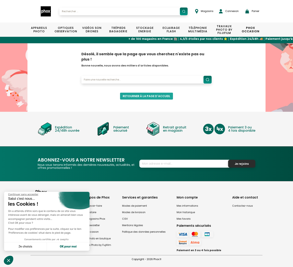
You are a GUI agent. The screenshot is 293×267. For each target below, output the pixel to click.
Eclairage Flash (171, 29)
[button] (8, 260)
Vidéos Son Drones (92, 29)
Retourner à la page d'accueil (146, 96)
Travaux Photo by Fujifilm (95, 245)
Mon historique (186, 212)
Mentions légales (132, 225)
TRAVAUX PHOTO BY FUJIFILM (224, 29)
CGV (125, 218)
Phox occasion (89, 231)
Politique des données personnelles (144, 231)
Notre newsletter (90, 225)
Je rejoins (242, 164)
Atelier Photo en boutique (95, 238)
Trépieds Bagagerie (118, 29)
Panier (252, 11)
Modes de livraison (133, 212)
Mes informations (187, 205)
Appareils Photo (39, 29)
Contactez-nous (242, 205)
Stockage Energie (145, 29)
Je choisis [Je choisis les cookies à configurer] (25, 246)
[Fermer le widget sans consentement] (23, 194)
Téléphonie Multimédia (197, 29)
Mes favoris (184, 218)
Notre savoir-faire (91, 205)
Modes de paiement (134, 205)
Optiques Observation (66, 29)
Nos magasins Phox (92, 218)
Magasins (204, 11)
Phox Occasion (250, 29)
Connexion (229, 11)
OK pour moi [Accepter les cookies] (68, 246)
